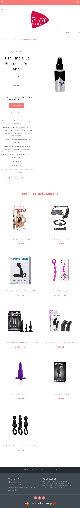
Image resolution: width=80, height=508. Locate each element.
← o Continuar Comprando (17, 113)
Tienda (54, 470)
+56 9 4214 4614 (16, 485)
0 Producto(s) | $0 (72, 33)
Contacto (45, 470)
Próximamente (12, 39)
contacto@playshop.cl (18, 482)
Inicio (3, 39)
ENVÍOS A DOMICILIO (30, 470)
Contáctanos (16, 105)
